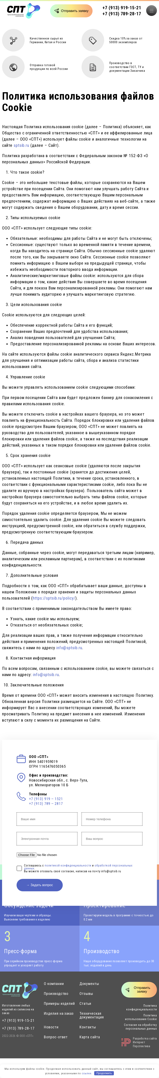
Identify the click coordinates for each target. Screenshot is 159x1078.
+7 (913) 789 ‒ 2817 (46, 803)
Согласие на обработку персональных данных (140, 1026)
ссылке (86, 1073)
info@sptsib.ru (69, 647)
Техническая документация (92, 1015)
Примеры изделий (59, 1003)
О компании (54, 984)
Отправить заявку (74, 11)
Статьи (85, 1003)
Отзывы (86, 994)
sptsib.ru (21, 145)
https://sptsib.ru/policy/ (54, 598)
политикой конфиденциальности (68, 865)
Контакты (88, 1027)
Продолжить (104, 1073)
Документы (89, 984)
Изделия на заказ (59, 1013)
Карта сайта (90, 1037)
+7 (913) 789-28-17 (121, 13)
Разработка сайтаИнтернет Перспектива (139, 1042)
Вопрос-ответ (56, 1037)
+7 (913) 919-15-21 (121, 7)
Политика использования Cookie (141, 1017)
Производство (56, 994)
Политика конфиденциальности (141, 1007)
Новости (51, 1027)
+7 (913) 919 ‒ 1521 (46, 799)
